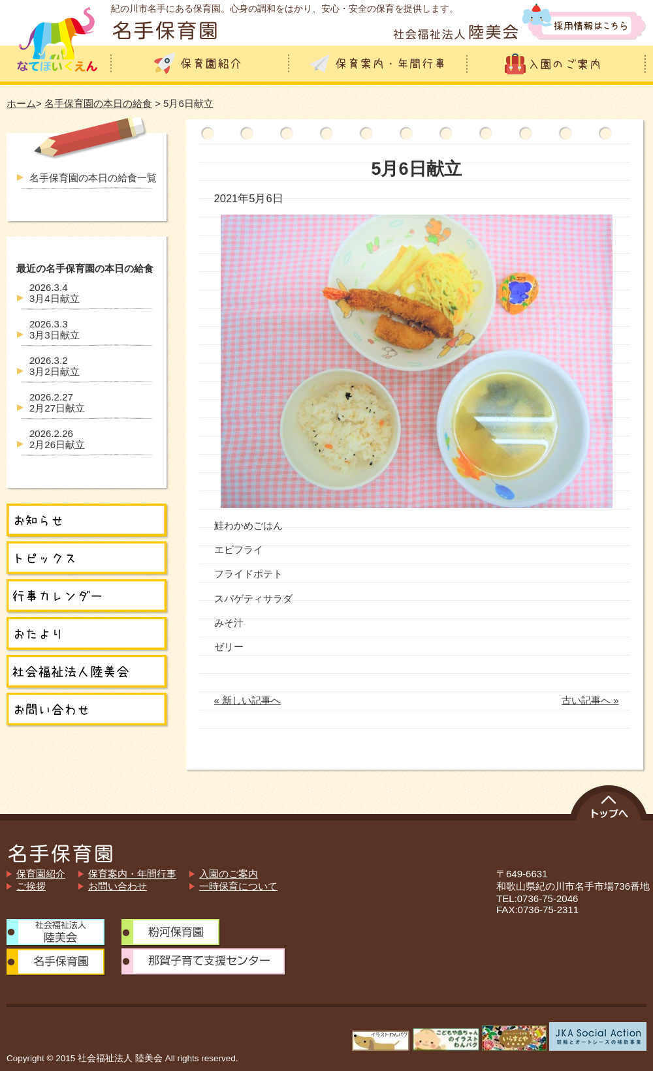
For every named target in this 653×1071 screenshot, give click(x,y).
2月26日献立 (57, 439)
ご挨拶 (31, 886)
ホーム (21, 103)
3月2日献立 (54, 366)
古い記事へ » (590, 700)
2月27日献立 (57, 402)
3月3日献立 (54, 329)
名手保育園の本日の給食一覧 (93, 177)
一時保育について (238, 886)
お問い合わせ (117, 886)
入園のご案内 (228, 873)
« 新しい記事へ (247, 700)
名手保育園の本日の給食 (98, 103)
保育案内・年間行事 (132, 873)
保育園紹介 (40, 873)
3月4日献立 (54, 293)
